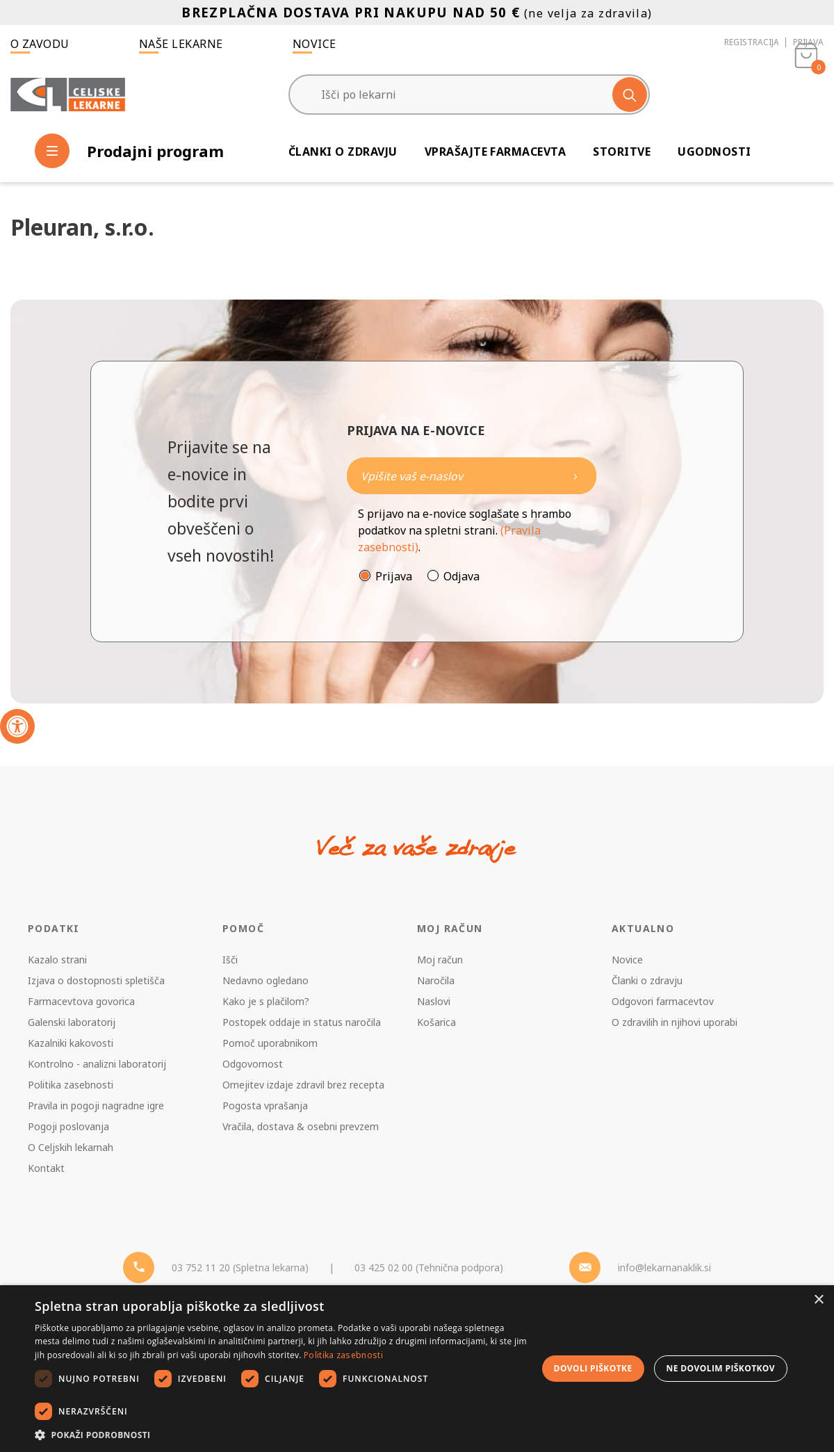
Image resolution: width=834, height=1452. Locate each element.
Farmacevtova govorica (81, 1001)
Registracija (751, 42)
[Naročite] (471, 475)
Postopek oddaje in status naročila (301, 1022)
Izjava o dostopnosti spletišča (96, 980)
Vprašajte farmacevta (495, 151)
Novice (314, 43)
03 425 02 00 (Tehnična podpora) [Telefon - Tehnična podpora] (428, 1267)
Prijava (808, 42)
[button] (281, 1435)
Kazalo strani (57, 959)
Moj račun (440, 959)
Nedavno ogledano (265, 980)
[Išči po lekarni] (469, 94)
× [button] (818, 1300)
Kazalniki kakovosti (70, 1043)
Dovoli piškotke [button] (593, 1368)
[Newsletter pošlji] (575, 475)
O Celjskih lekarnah (70, 1147)
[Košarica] (806, 94)
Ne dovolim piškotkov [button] (721, 1368)
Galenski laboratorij (71, 1022)
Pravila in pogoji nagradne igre (96, 1105)
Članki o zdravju (343, 151)
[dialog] (417, 1368)
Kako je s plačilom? (265, 1001)
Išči (230, 959)
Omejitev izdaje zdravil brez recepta (303, 1084)
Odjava (461, 576)
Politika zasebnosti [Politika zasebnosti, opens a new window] (343, 1355)
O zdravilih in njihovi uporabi (674, 1022)
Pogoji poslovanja (68, 1126)
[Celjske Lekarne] (67, 95)
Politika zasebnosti (70, 1084)
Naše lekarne (181, 43)
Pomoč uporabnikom (270, 1043)
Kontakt (46, 1168)
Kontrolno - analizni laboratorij (97, 1063)
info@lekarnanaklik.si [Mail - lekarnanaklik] (664, 1267)
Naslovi (433, 1001)
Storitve (622, 151)
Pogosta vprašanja (265, 1105)
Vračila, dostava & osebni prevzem (300, 1126)
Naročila (436, 980)
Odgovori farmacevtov (663, 1001)
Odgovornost (252, 1063)
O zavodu (40, 43)
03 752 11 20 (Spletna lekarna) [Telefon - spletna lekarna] (240, 1267)
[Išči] (629, 94)
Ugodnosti (714, 151)
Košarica (436, 1022)
